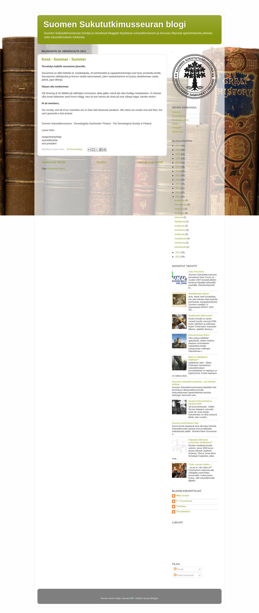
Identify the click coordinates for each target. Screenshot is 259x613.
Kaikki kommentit (184, 575)
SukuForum (177, 131)
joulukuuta (180, 200)
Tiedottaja (181, 506)
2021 (178, 158)
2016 (178, 179)
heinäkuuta (180, 221)
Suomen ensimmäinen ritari (185, 423)
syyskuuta (180, 213)
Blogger (154, 598)
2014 (178, 188)
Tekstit (178, 569)
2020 (178, 163)
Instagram (177, 127)
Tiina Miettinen (183, 511)
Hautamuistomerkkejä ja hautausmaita (200, 402)
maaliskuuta (181, 238)
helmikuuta (180, 242)
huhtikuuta (180, 234)
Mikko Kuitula (182, 495)
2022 (178, 154)
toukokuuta (180, 230)
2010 (178, 256)
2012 (178, 196)
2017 (178, 175)
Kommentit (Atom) (56, 168)
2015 (178, 184)
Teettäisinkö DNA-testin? (200, 315)
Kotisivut (176, 112)
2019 (178, 167)
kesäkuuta (180, 226)
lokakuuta (180, 209)
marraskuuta (181, 204)
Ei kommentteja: (75, 149)
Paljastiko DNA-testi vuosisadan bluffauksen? (200, 441)
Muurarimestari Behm (198, 335)
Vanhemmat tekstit (150, 162)
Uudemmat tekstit (53, 162)
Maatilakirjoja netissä (198, 293)
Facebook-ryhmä (180, 120)
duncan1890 (128, 598)
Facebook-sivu (179, 116)
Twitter (175, 124)
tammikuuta (181, 247)
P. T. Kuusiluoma (184, 501)
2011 (178, 252)
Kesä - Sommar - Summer (64, 59)
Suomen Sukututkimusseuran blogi (115, 24)
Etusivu (102, 162)
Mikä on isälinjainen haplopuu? (197, 358)
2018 (178, 171)
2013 (178, 192)
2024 (178, 145)
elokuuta (179, 217)
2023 (178, 150)
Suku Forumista (196, 271)
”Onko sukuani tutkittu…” (200, 464)
